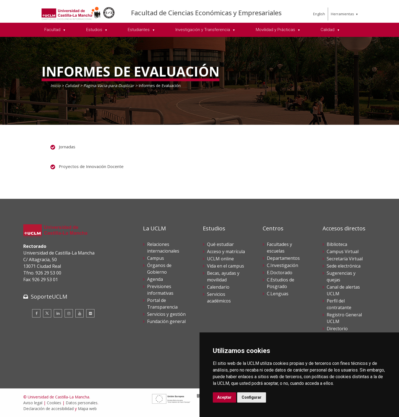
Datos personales (82, 402)
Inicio (55, 85)
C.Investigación (282, 265)
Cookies (54, 402)
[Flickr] (90, 313)
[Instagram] (69, 313)
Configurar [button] (252, 397)
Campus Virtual (343, 251)
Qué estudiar (220, 244)
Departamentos (283, 258)
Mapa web (87, 408)
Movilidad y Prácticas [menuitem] (276, 29)
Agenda (155, 279)
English (319, 13)
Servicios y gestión (166, 314)
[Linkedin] (58, 313)
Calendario (218, 287)
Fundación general (166, 321)
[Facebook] (36, 313)
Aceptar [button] (224, 397)
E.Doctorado (279, 272)
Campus (155, 258)
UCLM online (220, 259)
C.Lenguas (277, 294)
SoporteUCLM (49, 296)
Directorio (337, 329)
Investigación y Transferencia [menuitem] (203, 29)
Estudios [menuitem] (94, 29)
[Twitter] (47, 313)
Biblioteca (337, 244)
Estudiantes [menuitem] (139, 29)
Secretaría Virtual (345, 259)
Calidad (72, 85)
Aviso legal (32, 402)
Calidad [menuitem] (328, 29)
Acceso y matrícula (226, 251)
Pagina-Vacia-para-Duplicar (108, 85)
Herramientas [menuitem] (342, 13)
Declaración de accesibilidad (48, 408)
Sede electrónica (343, 266)
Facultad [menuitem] (53, 29)
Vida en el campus (225, 266)
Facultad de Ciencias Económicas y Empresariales (206, 12)
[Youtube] (79, 313)
